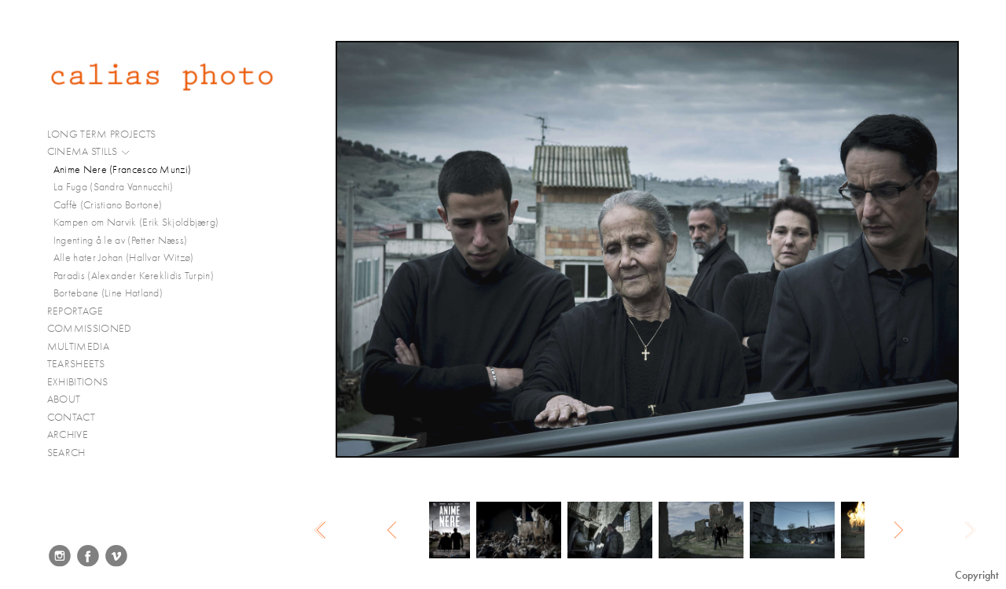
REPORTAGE (82, 311)
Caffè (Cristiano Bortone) (108, 205)
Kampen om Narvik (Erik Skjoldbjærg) (136, 222)
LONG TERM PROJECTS (108, 134)
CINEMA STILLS (89, 151)
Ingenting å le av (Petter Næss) (120, 240)
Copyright (976, 575)
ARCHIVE (67, 434)
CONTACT (71, 417)
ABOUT (64, 399)
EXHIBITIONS (77, 382)
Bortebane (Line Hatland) (108, 293)
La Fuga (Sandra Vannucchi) (113, 187)
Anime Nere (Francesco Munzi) (122, 169)
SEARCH (66, 452)
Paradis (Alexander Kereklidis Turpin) (133, 276)
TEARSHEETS (76, 364)
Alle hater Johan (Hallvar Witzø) (123, 257)
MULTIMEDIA (85, 347)
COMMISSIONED (96, 328)
